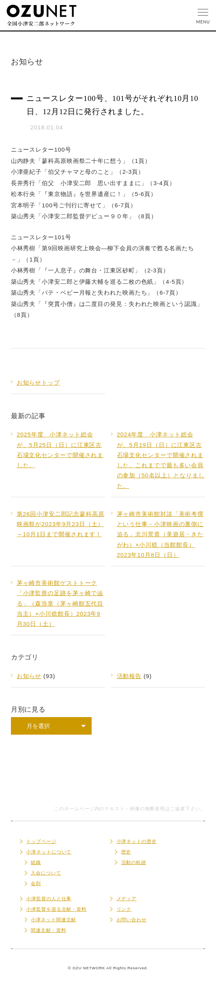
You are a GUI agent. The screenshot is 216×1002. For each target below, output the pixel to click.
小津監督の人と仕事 (48, 898)
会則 (36, 883)
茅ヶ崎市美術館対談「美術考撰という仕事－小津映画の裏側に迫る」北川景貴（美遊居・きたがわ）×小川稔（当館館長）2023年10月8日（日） (160, 534)
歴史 (126, 852)
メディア (127, 898)
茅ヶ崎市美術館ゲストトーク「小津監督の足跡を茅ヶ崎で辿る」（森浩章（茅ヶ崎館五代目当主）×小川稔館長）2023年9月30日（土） (60, 603)
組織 (36, 862)
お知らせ (29, 676)
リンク (124, 909)
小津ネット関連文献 (53, 919)
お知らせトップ (38, 382)
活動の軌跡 (134, 862)
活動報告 (129, 676)
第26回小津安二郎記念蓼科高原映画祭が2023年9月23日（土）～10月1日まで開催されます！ (60, 524)
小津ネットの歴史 (137, 841)
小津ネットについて (48, 852)
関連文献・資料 (48, 930)
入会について (46, 873)
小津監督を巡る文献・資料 (56, 909)
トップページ (41, 841)
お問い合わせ (132, 919)
